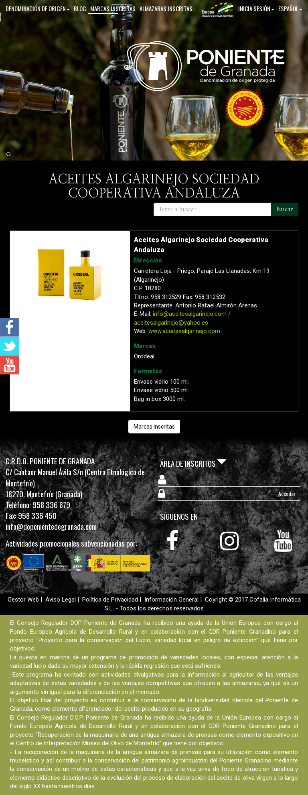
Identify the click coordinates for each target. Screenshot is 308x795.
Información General (171, 599)
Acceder (287, 493)
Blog (80, 23)
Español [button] (290, 23)
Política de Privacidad (110, 599)
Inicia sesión (256, 23)
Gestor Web (23, 599)
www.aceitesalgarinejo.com (184, 331)
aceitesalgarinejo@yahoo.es (171, 322)
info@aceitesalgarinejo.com (190, 313)
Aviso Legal (60, 599)
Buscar (284, 209)
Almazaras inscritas (166, 23)
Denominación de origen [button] (38, 23)
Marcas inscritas (113, 23)
